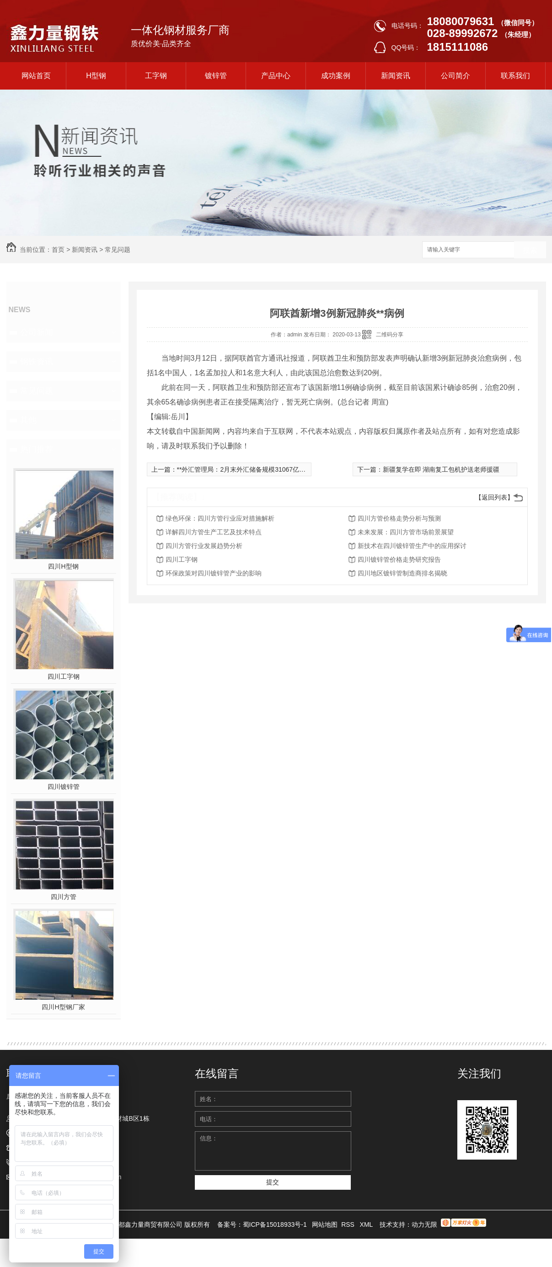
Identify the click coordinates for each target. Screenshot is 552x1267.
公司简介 (455, 76)
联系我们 (515, 76)
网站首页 (36, 76)
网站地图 (325, 1224)
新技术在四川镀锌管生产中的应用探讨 (412, 545)
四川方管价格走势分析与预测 (399, 518)
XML (367, 1224)
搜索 (530, 250)
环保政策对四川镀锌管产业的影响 (214, 573)
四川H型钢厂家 (63, 1007)
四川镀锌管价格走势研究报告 (399, 559)
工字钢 (156, 76)
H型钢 (96, 76)
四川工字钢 (64, 676)
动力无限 (424, 1224)
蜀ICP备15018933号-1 (275, 1224)
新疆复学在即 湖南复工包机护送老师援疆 (441, 469)
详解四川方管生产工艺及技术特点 (214, 532)
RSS (348, 1224)
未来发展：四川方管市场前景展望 (406, 532)
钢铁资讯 (36, 361)
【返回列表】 (494, 497)
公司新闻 (36, 332)
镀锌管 (216, 76)
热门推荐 (36, 449)
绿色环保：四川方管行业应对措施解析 (220, 518)
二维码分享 (389, 334)
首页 (58, 249)
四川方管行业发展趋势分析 (204, 545)
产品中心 (275, 76)
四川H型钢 (63, 566)
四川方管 (63, 896)
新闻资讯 (395, 76)
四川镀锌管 (64, 786)
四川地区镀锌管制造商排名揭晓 (402, 573)
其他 (28, 420)
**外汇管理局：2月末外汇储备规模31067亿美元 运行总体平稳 (265, 469)
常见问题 (117, 249)
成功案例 (335, 76)
